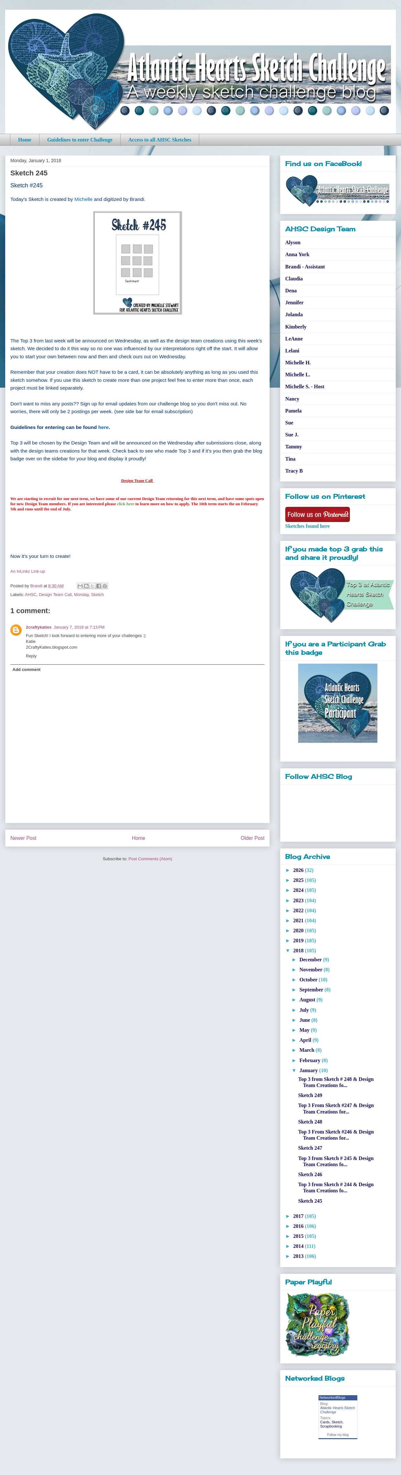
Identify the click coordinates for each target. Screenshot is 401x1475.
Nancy (292, 399)
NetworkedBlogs (332, 1397)
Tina (290, 459)
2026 (299, 870)
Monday (81, 594)
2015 (299, 1236)
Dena (291, 290)
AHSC (31, 594)
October (309, 979)
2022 (299, 910)
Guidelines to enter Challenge (80, 139)
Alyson (292, 242)
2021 (299, 920)
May (305, 1030)
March (307, 1050)
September (311, 989)
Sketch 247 (310, 1148)
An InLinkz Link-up (27, 571)
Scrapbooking (331, 1426)
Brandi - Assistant (305, 266)
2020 (299, 930)
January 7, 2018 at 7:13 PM (79, 627)
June (305, 1020)
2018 (299, 950)
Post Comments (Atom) (150, 858)
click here (126, 503)
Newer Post (23, 838)
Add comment (27, 669)
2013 (299, 1256)
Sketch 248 (310, 1122)
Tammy (293, 446)
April (305, 1040)
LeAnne (294, 338)
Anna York (297, 254)
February (310, 1060)
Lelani (292, 350)
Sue (289, 422)
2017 (299, 1216)
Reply (31, 656)
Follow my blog (338, 1435)
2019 (299, 940)
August (308, 999)
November (311, 969)
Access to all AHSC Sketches (159, 139)
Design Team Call (55, 594)
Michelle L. (297, 374)
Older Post (253, 838)
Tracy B (294, 471)
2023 (299, 900)
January (309, 1070)
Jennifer (294, 302)
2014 (299, 1246)
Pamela (293, 410)
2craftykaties (39, 627)
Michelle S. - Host (304, 386)
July (304, 1010)
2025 (299, 880)
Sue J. (291, 434)
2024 (299, 890)
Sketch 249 (310, 1095)
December (311, 959)
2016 (299, 1226)
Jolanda (294, 314)
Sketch (97, 594)
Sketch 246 (310, 1174)
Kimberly (296, 327)
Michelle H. (298, 362)
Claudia (294, 278)
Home (24, 139)
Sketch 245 (310, 1201)
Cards (325, 1422)
